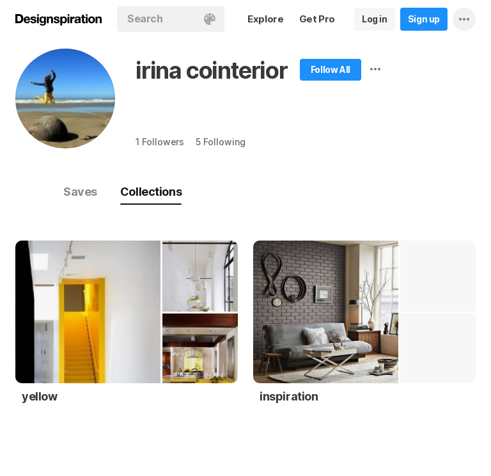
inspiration (289, 396)
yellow (40, 396)
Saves (80, 191)
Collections (151, 191)
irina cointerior (212, 70)
